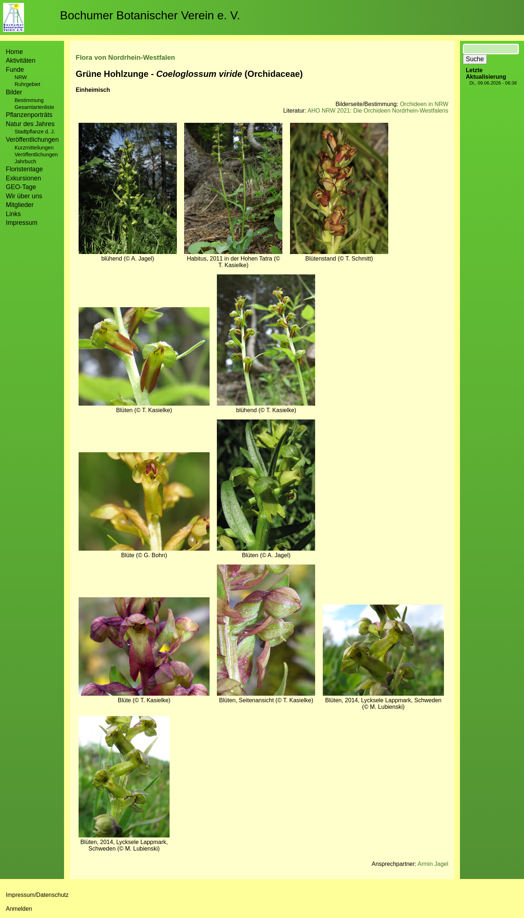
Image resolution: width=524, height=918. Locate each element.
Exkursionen (23, 178)
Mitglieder (19, 204)
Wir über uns (24, 196)
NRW (21, 77)
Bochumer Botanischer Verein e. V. (150, 15)
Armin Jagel (433, 864)
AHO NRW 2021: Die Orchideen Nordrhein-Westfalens (377, 111)
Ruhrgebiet (27, 84)
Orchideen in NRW (424, 104)
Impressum (21, 222)
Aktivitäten (20, 60)
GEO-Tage (21, 187)
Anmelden (19, 909)
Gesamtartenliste (34, 107)
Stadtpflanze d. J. (35, 131)
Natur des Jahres (30, 124)
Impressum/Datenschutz (37, 895)
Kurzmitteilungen (34, 148)
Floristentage (24, 169)
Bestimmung (29, 100)
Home (14, 51)
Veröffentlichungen (36, 154)
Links (13, 214)
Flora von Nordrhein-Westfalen (125, 57)
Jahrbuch (25, 161)
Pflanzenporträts (29, 114)
